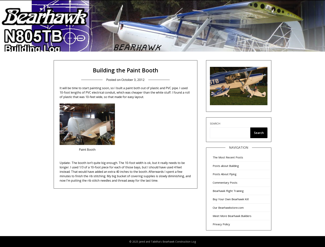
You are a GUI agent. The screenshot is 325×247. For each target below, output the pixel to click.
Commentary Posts (225, 182)
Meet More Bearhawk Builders (232, 216)
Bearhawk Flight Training (228, 191)
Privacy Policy (221, 224)
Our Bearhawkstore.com (228, 207)
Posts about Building (226, 166)
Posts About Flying (224, 174)
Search (215, 123)
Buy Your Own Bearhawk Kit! (231, 199)
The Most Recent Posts (228, 157)
